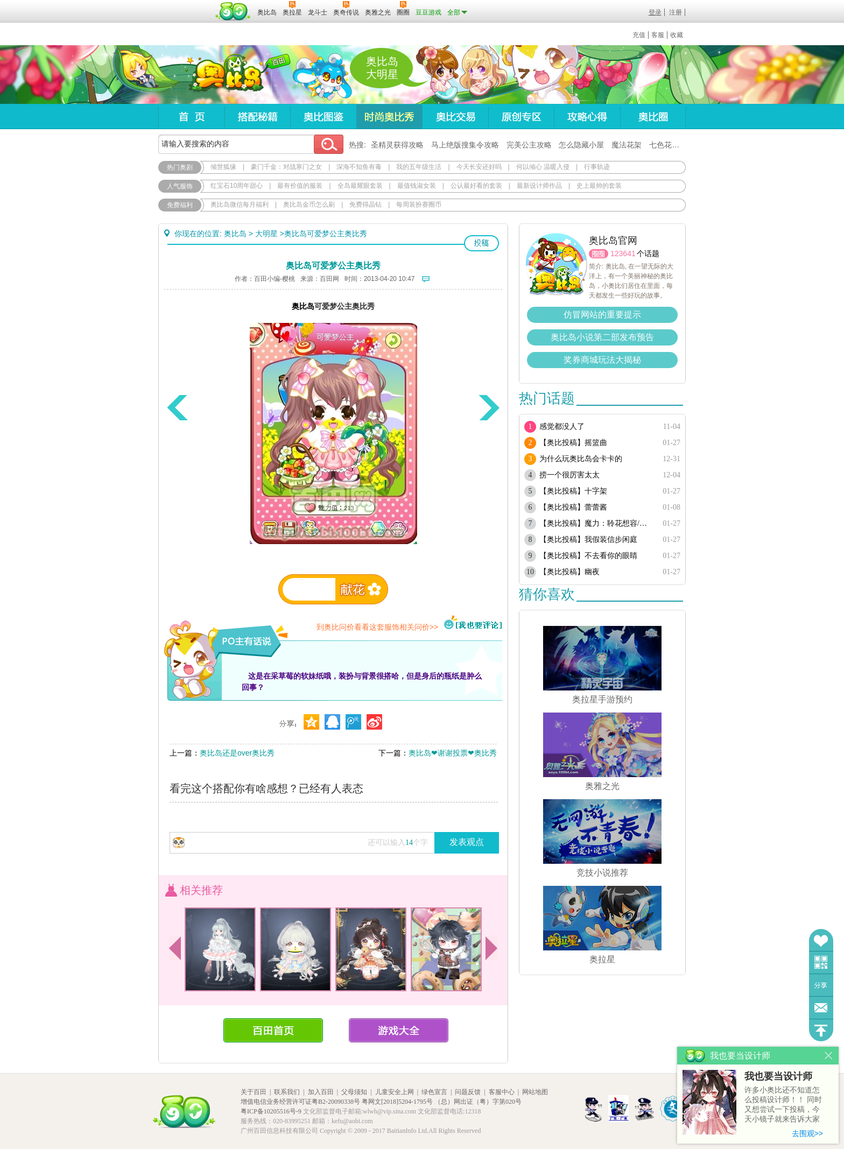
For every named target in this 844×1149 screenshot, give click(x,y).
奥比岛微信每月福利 (239, 204)
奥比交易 (455, 116)
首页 (191, 116)
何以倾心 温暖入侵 (542, 167)
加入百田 (321, 1092)
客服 (657, 35)
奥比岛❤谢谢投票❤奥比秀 (453, 753)
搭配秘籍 (257, 116)
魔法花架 (626, 144)
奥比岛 (225, 75)
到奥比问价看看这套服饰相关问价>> (377, 627)
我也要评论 (473, 623)
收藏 (676, 35)
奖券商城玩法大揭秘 (602, 359)
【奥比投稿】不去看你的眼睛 (588, 556)
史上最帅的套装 (599, 185)
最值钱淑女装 (416, 185)
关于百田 (253, 1092)
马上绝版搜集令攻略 (465, 144)
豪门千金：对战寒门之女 (286, 167)
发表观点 (466, 842)
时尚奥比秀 (389, 116)
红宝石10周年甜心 (236, 185)
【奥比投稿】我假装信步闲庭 (588, 539)
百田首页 (273, 1030)
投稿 (481, 243)
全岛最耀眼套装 (360, 185)
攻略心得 (587, 116)
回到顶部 (821, 1030)
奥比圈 (653, 116)
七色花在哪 (668, 144)
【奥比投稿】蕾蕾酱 (573, 507)
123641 (623, 253)
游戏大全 (398, 1030)
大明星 (266, 233)
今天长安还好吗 (479, 167)
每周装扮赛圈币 (418, 204)
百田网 (233, 11)
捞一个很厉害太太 (569, 475)
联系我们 (287, 1092)
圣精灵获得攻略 (397, 144)
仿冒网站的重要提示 (602, 314)
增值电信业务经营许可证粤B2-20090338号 (300, 1101)
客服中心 (502, 1092)
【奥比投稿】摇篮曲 (573, 443)
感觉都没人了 (562, 426)
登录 (655, 12)
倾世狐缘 (223, 167)
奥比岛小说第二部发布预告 (602, 337)
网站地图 (535, 1092)
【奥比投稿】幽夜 (569, 572)
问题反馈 (821, 1008)
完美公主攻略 (529, 144)
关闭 (828, 1055)
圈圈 (598, 253)
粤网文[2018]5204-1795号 (397, 1101)
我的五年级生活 (418, 167)
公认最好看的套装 (476, 185)
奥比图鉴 (323, 116)
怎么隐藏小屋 (581, 144)
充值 (638, 35)
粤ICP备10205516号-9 (271, 1111)
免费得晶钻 (365, 204)
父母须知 (354, 1092)
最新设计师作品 (539, 185)
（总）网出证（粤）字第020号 (478, 1101)
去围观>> (807, 1133)
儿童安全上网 (394, 1092)
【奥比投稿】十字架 (573, 491)
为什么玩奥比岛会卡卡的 (580, 459)
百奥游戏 (185, 5)
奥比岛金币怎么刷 (309, 204)
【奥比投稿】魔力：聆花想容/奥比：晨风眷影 (595, 523)
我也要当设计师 (778, 1076)
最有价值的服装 (299, 185)
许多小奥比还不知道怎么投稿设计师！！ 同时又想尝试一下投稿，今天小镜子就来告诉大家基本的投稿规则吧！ (783, 1105)
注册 (675, 12)
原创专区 (521, 116)
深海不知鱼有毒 (359, 167)
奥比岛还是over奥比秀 (237, 753)
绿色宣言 (434, 1092)
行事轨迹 (597, 167)
